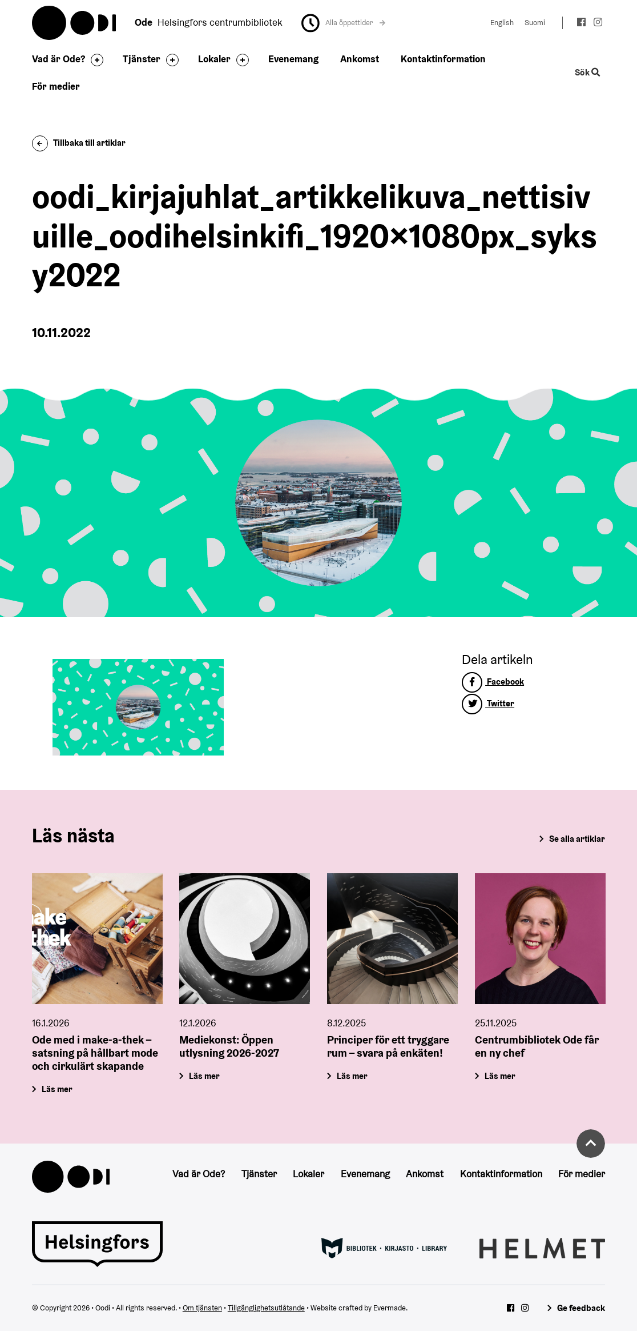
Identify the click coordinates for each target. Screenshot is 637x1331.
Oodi (75, 23)
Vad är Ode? (58, 59)
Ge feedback (581, 1307)
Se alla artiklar (577, 838)
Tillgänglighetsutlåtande (266, 1308)
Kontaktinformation (443, 59)
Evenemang (293, 59)
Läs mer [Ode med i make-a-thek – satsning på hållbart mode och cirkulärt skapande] (57, 1089)
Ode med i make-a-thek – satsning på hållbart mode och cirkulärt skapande (95, 1053)
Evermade (389, 1308)
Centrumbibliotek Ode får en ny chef (537, 1046)
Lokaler (214, 59)
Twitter (488, 703)
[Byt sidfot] (94, 60)
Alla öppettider (355, 22)
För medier (56, 86)
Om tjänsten (202, 1308)
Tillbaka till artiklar (79, 142)
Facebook (493, 681)
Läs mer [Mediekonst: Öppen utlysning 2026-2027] (205, 1075)
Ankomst (359, 59)
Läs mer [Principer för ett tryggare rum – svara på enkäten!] (352, 1075)
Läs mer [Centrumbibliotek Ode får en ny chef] (500, 1075)
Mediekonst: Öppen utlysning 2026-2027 (229, 1046)
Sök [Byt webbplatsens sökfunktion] (587, 72)
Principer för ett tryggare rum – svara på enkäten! (388, 1046)
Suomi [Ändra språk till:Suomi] (535, 22)
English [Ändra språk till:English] (502, 22)
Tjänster (141, 59)
